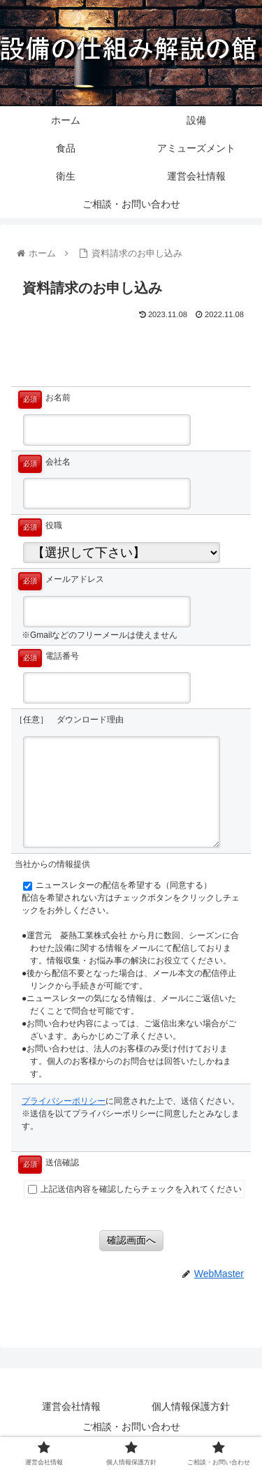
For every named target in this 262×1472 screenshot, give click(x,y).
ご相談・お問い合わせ (131, 1426)
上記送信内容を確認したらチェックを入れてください (135, 1189)
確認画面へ (131, 1240)
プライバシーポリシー (63, 1101)
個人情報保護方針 (191, 1406)
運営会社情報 (71, 1406)
